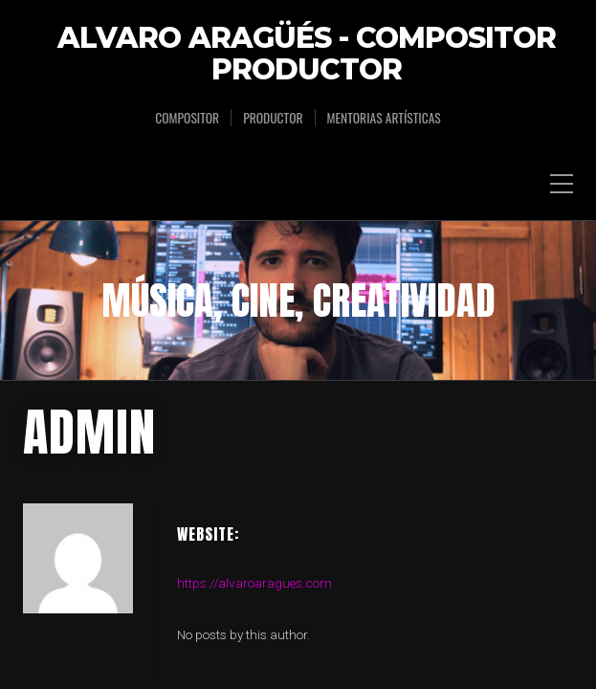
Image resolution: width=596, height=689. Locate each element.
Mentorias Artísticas (384, 117)
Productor (272, 117)
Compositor (187, 117)
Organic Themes (331, 593)
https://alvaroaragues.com (254, 439)
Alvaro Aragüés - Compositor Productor (306, 54)
